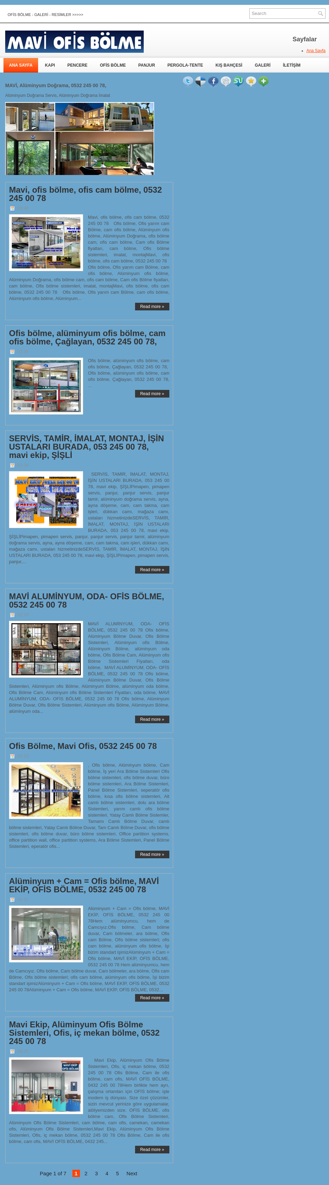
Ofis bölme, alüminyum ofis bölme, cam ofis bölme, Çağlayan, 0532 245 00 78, (87, 337)
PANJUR (146, 65)
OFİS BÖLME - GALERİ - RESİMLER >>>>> (45, 14)
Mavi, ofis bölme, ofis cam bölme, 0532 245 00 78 (85, 194)
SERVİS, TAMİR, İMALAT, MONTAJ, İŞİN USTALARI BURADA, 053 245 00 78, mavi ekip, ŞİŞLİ (86, 446)
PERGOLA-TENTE (185, 65)
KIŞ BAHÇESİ (228, 65)
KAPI (50, 65)
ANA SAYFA (21, 65)
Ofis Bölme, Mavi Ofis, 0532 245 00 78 (83, 746)
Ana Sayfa (316, 50)
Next (131, 1173)
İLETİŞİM (292, 65)
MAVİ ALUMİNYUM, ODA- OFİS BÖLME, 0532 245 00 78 (86, 600)
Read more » (152, 306)
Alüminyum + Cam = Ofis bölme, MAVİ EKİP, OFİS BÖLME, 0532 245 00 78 (84, 885)
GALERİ (262, 65)
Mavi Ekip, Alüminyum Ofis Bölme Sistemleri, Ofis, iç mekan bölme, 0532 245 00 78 (84, 1032)
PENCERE (77, 65)
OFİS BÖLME (113, 65)
